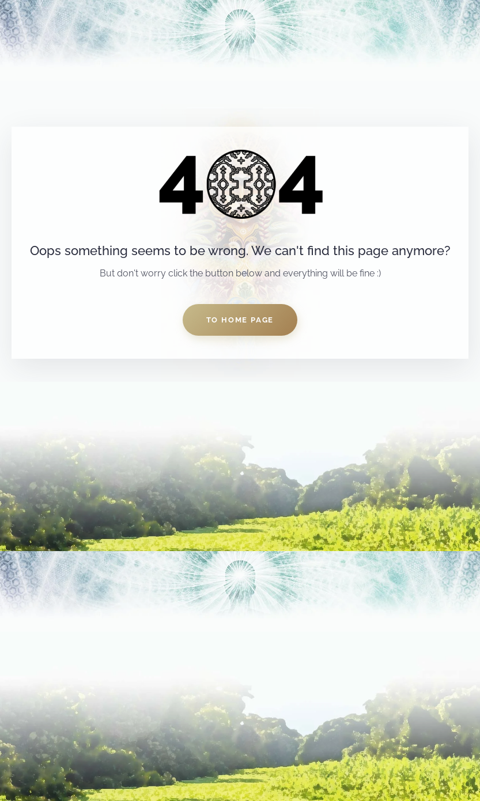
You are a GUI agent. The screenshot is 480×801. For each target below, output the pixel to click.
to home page (240, 320)
